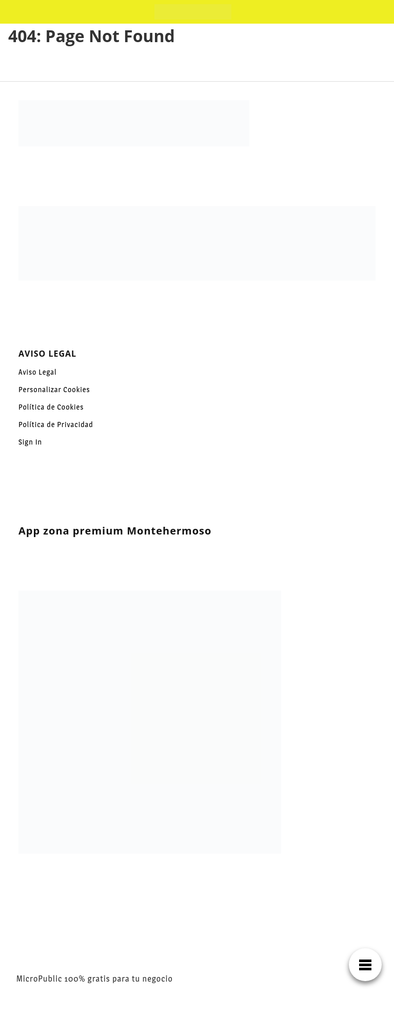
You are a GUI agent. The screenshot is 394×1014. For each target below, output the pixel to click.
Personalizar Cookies (54, 389)
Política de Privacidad (55, 424)
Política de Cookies (51, 406)
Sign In (30, 441)
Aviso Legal (37, 371)
